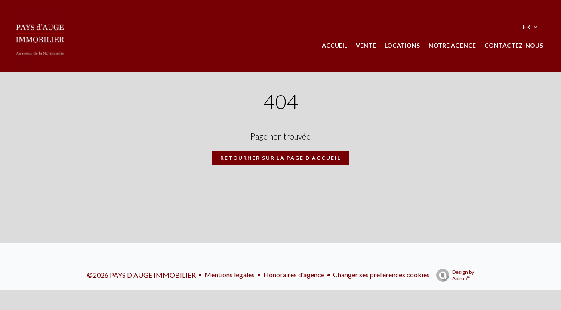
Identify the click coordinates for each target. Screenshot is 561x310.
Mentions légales (229, 274)
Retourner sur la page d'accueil (280, 158)
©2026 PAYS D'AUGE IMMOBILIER (141, 275)
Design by (453, 275)
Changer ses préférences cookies (381, 274)
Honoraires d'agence (293, 274)
